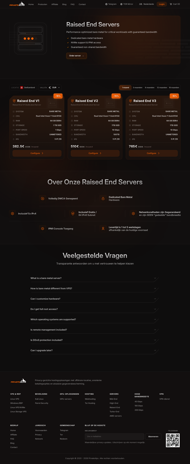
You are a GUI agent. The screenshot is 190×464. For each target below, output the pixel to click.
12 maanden (162, 88)
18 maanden (174, 88)
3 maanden (137, 88)
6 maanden (149, 88)
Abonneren (153, 437)
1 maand (125, 88)
